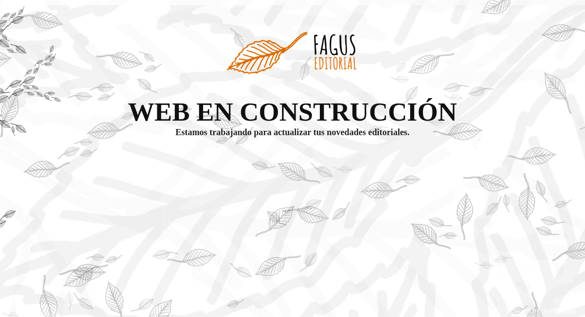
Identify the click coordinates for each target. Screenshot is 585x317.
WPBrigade (559, 310)
